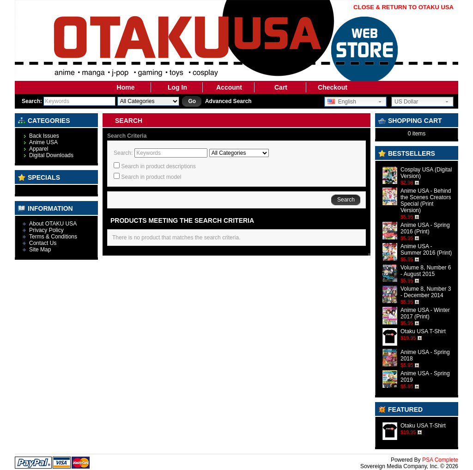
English (341, 101)
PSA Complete (440, 460)
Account (229, 87)
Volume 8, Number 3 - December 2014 (425, 292)
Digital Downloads (51, 155)
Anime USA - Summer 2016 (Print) (426, 249)
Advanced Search (228, 101)
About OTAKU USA (53, 223)
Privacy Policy (46, 230)
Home (126, 87)
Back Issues (44, 136)
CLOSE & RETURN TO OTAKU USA (403, 7)
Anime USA (43, 142)
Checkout (332, 87)
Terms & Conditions (53, 236)
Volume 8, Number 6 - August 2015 (425, 270)
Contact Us (42, 243)
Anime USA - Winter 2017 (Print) (425, 313)
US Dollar (406, 101)
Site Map (40, 249)
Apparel (38, 149)
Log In (177, 87)
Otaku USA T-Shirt (423, 331)
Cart (280, 87)
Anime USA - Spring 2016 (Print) (425, 228)
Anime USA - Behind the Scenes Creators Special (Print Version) (425, 201)
